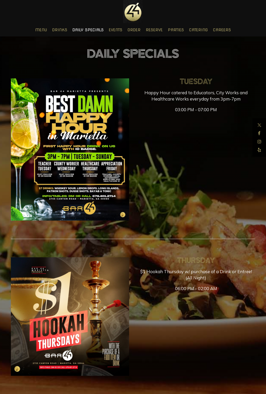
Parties (176, 29)
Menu (41, 29)
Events (115, 29)
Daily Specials (88, 29)
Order (134, 29)
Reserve (154, 29)
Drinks (59, 29)
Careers (222, 29)
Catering (198, 29)
